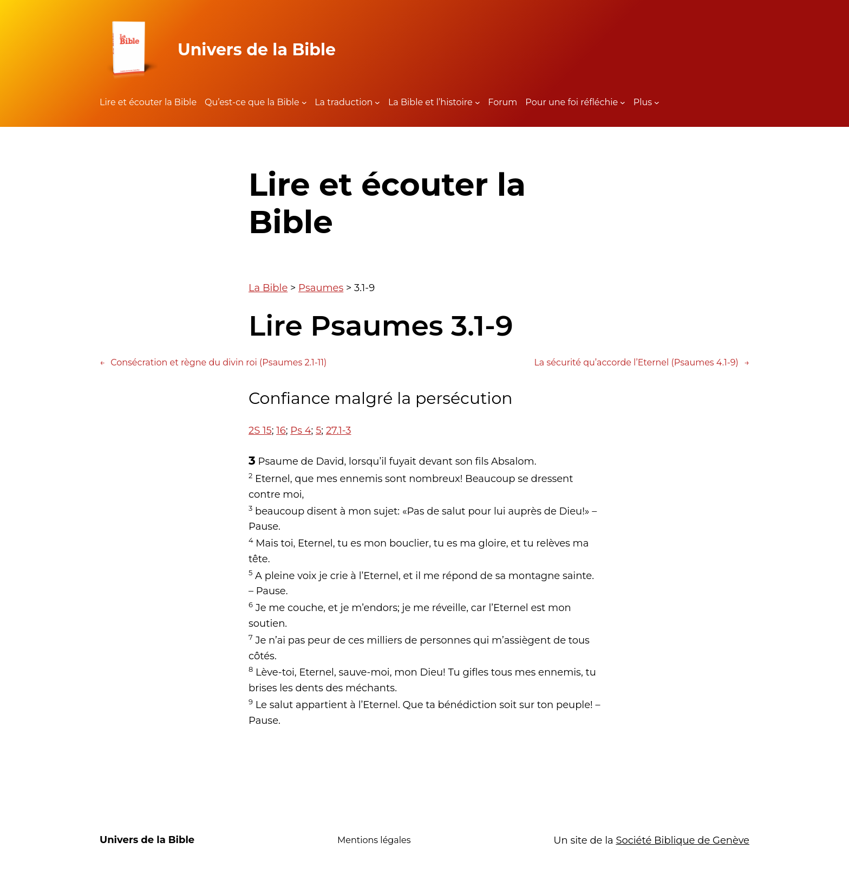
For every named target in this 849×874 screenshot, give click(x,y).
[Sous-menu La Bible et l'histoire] (477, 102)
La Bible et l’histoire (430, 102)
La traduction (344, 102)
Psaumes (320, 288)
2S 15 (260, 430)
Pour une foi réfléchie (571, 102)
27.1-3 (338, 430)
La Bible (268, 288)
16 (280, 430)
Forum (502, 102)
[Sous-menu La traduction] (377, 102)
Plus (643, 102)
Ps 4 (300, 430)
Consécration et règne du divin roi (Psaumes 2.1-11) (213, 363)
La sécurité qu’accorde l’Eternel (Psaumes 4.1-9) (641, 363)
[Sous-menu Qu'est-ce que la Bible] (304, 102)
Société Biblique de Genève (682, 840)
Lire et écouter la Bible (148, 102)
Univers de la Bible (257, 50)
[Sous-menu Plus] (656, 102)
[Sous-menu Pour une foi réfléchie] (622, 102)
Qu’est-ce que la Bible (252, 102)
